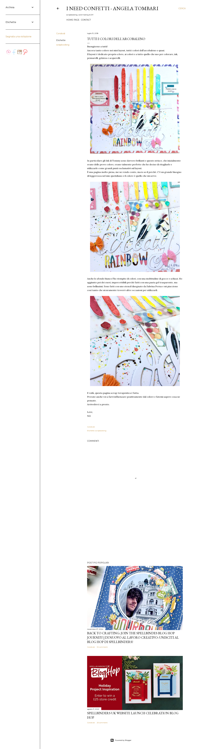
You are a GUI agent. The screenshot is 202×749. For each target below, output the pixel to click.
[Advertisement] (135, 534)
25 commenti (102, 723)
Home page (72, 20)
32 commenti (102, 647)
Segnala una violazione (18, 36)
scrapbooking (62, 45)
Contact (86, 20)
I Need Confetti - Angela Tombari (112, 8)
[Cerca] (182, 8)
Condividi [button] (60, 33)
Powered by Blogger (120, 740)
